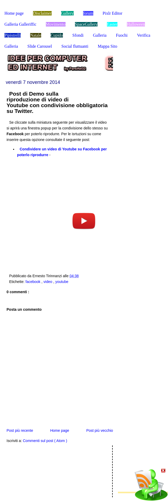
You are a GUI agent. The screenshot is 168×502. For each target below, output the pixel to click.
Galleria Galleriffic (20, 24)
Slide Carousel (40, 46)
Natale (35, 35)
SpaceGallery (86, 24)
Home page (14, 13)
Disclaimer (42, 13)
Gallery (67, 13)
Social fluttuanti (74, 46)
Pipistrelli (12, 35)
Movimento (56, 24)
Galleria (100, 35)
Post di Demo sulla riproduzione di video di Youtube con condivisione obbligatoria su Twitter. (57, 102)
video (48, 282)
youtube (61, 282)
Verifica (143, 35)
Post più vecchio (99, 430)
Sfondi (78, 35)
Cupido (57, 35)
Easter (112, 24)
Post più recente (20, 430)
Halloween (136, 24)
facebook (33, 282)
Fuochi (121, 35)
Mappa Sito (107, 46)
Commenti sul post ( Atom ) (45, 441)
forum (88, 13)
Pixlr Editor (112, 13)
